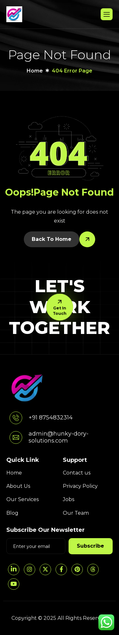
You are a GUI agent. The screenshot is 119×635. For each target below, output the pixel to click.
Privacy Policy (80, 486)
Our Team (76, 513)
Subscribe (90, 546)
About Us (18, 486)
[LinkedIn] (13, 569)
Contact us (76, 473)
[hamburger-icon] (107, 14)
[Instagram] (29, 569)
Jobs (68, 499)
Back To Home (51, 239)
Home (14, 473)
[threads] (93, 569)
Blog (12, 513)
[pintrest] (77, 569)
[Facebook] (61, 569)
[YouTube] (13, 584)
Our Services (22, 499)
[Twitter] (45, 569)
